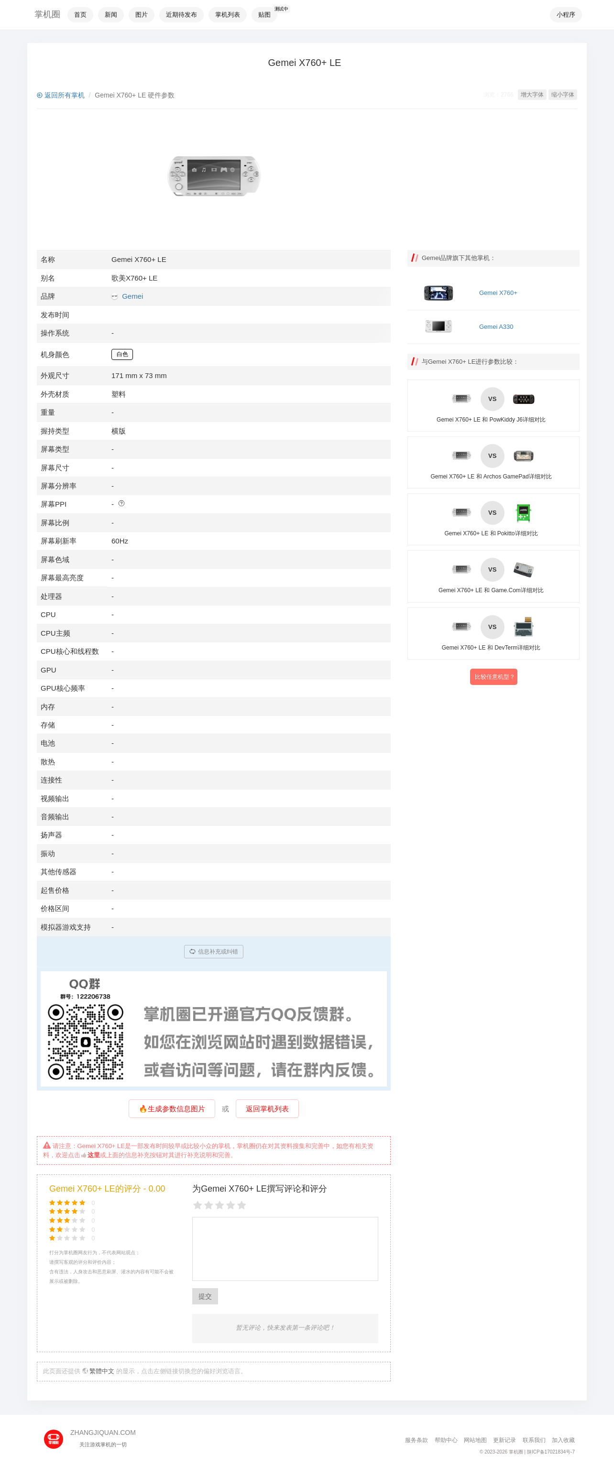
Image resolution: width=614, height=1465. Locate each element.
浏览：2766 (498, 94)
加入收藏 (563, 1440)
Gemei (132, 296)
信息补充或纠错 (213, 951)
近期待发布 (181, 14)
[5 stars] (241, 1206)
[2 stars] (208, 1206)
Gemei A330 (496, 326)
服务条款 (416, 1440)
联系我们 (534, 1440)
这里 (90, 1155)
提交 (205, 1296)
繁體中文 (101, 1371)
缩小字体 (562, 94)
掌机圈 (47, 14)
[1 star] (197, 1206)
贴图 (264, 14)
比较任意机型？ (495, 676)
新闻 (111, 14)
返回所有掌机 (61, 95)
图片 (141, 14)
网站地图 (475, 1440)
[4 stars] (230, 1206)
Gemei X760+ (498, 292)
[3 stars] (219, 1206)
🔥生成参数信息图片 (172, 1109)
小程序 (566, 14)
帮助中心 (446, 1440)
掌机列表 (227, 14)
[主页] (57, 1436)
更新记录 (504, 1440)
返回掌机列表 (267, 1109)
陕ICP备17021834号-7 (551, 1451)
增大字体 (532, 94)
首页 (80, 14)
